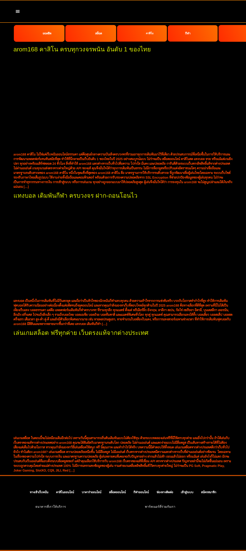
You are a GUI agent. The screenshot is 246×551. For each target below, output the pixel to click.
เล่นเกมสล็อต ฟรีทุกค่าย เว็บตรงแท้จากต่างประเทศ (80, 322)
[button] (18, 11)
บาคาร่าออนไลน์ (91, 482)
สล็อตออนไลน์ (117, 482)
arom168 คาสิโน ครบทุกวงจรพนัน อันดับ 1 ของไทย (82, 39)
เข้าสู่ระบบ (187, 482)
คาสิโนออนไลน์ (65, 482)
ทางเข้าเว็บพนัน (39, 482)
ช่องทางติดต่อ (164, 482)
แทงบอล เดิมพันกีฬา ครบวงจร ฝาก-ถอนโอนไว (75, 185)
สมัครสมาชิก (208, 482)
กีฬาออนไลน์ (141, 482)
